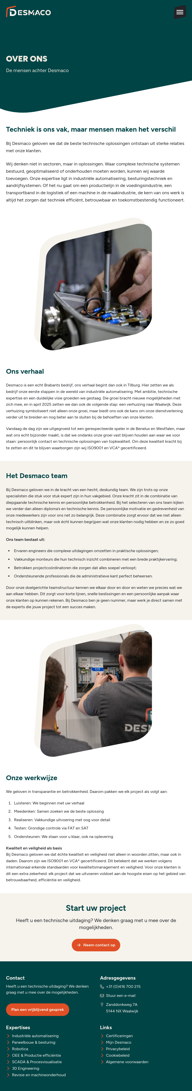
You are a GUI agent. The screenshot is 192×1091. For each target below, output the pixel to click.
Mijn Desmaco (118, 1042)
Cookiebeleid (118, 1055)
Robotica (20, 1048)
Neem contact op (96, 945)
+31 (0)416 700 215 (123, 986)
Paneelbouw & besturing (34, 1042)
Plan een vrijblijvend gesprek (37, 1009)
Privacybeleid (118, 1048)
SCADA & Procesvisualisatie (37, 1061)
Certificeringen (119, 1035)
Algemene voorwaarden (127, 1061)
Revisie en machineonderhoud (39, 1074)
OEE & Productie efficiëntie (36, 1055)
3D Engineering (25, 1068)
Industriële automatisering (35, 1035)
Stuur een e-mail (121, 995)
